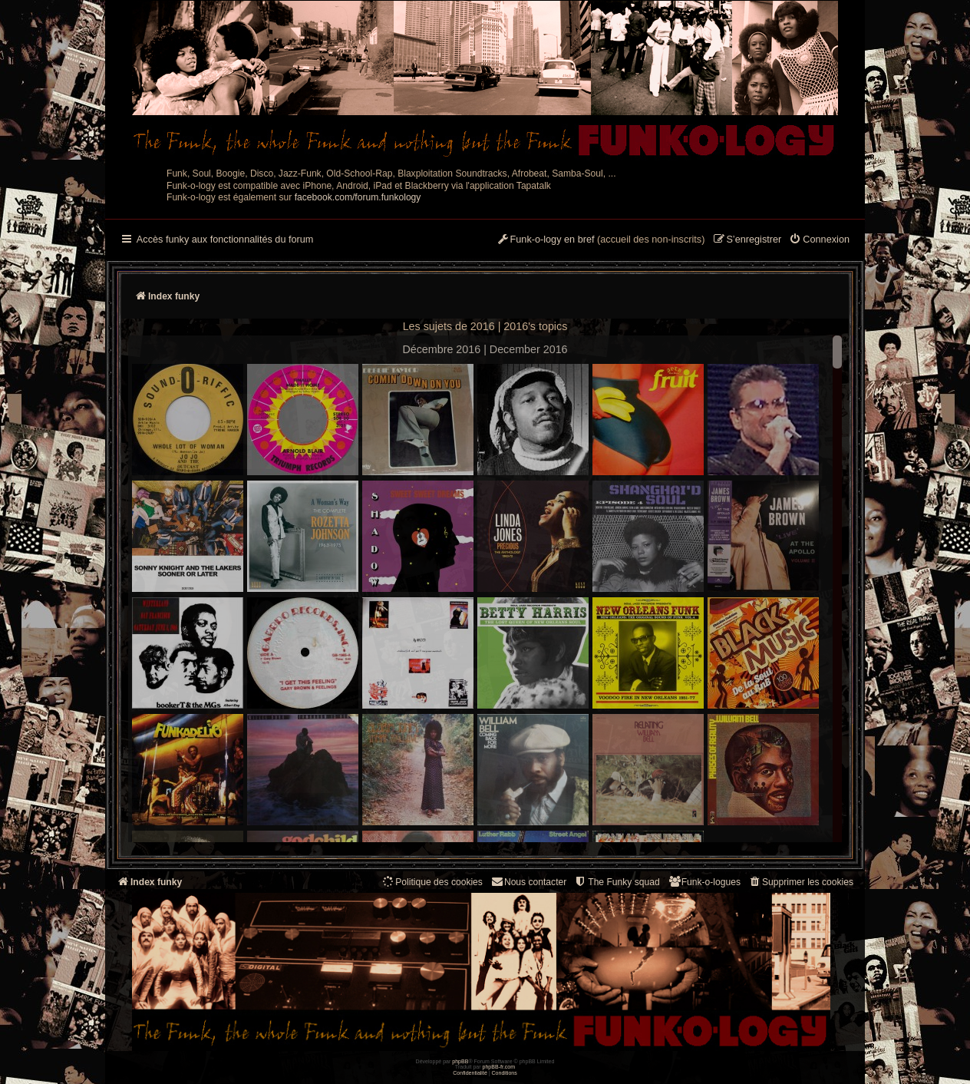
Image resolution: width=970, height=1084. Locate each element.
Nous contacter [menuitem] (528, 881)
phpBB (460, 1061)
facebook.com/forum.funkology (358, 197)
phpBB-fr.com (499, 1066)
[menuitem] (819, 240)
